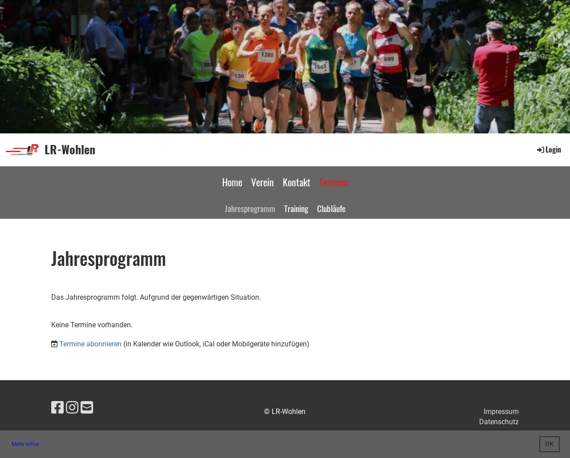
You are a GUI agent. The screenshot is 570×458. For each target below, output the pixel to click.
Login (548, 149)
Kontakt (296, 182)
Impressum (501, 411)
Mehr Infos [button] (25, 444)
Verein (262, 182)
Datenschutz (499, 422)
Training (296, 208)
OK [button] (549, 444)
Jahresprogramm (250, 208)
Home (232, 182)
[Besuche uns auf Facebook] (57, 407)
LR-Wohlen (70, 149)
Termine (333, 182)
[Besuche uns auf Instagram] (72, 407)
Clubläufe (331, 208)
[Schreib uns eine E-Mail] (87, 407)
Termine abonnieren (90, 344)
